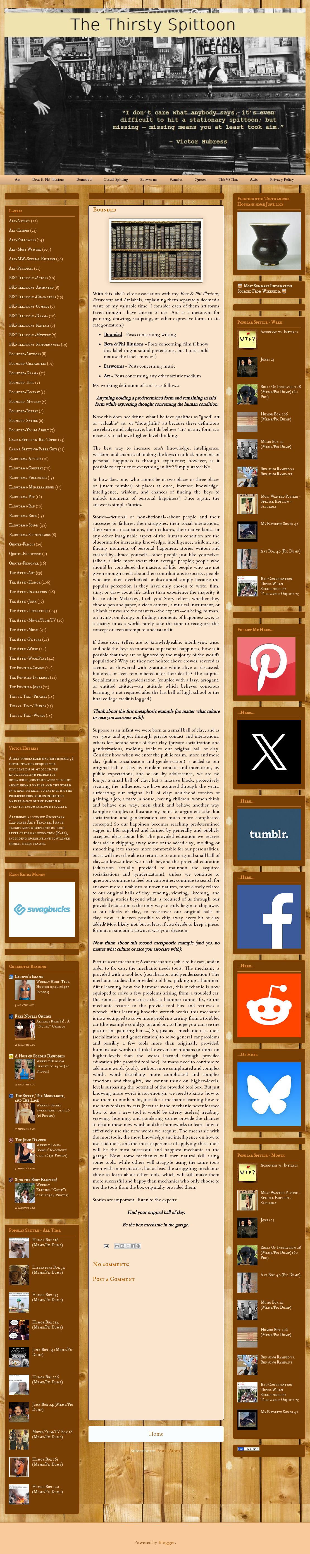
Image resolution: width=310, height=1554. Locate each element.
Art (17, 179)
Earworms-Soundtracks (30, 534)
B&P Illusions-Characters (32, 297)
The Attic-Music (24, 630)
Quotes (200, 179)
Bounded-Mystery (25, 401)
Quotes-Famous (22, 544)
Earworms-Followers (28, 477)
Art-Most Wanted (25, 249)
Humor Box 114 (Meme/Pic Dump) (47, 1325)
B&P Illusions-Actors (28, 278)
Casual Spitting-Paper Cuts (33, 449)
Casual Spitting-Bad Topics (33, 439)
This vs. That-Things (27, 706)
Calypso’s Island (29, 976)
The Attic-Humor (24, 582)
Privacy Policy (282, 179)
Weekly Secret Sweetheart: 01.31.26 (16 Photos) (53, 1110)
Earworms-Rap (22, 506)
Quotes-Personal (24, 563)
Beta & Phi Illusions (48, 179)
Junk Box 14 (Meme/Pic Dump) (52, 1352)
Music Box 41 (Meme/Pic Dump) (276, 444)
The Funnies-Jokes (25, 687)
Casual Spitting (116, 179)
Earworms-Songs (24, 525)
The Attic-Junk (23, 601)
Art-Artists (19, 221)
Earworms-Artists (25, 458)
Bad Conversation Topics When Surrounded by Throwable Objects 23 (280, 586)
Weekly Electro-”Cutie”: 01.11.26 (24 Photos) (52, 1190)
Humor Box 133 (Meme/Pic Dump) (47, 1297)
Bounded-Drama (23, 373)
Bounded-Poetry (23, 411)
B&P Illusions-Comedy (29, 306)
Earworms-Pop (22, 496)
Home (156, 1434)
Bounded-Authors (25, 354)
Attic (254, 179)
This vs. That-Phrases (28, 696)
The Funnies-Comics (26, 668)
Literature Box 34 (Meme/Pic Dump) (48, 1270)
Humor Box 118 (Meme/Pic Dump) (47, 1242)
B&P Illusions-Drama (28, 316)
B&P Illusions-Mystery (30, 335)
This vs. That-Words (27, 715)
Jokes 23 (267, 359)
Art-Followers (22, 240)
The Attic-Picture (25, 639)
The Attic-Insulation (28, 591)
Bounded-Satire (23, 420)
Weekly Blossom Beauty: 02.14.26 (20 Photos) (53, 1066)
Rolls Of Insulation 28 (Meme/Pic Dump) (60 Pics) (281, 391)
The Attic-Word (23, 649)
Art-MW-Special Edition (32, 259)
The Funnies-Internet (29, 677)
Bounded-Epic (21, 382)
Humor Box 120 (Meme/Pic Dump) (47, 1489)
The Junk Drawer (30, 1140)
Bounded (84, 179)
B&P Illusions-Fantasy (29, 325)
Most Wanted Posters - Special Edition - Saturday (281, 501)
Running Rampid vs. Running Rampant (278, 471)
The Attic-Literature (28, 610)
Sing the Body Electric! (36, 1179)
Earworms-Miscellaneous (31, 487)
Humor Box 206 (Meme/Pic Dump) (276, 417)
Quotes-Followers (25, 553)
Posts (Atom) (169, 1451)
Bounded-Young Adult (29, 430)
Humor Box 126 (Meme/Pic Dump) (47, 1379)
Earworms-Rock (23, 515)
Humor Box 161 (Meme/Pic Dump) (47, 1462)
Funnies (176, 179)
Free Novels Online (33, 1016)
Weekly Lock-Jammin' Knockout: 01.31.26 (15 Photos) (52, 1150)
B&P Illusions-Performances (34, 344)
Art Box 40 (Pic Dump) (281, 551)
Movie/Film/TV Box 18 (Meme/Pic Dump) (52, 1434)
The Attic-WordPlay (27, 658)
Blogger (166, 1542)
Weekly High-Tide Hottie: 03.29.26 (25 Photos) (53, 987)
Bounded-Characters (27, 363)
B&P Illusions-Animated (31, 287)
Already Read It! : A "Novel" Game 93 (53, 1024)
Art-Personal (21, 268)
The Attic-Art (22, 572)
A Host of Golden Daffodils (40, 1056)
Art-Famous (19, 230)
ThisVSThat (228, 179)
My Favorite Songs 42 (279, 523)
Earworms (149, 179)
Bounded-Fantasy (24, 392)
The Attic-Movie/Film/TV (32, 620)
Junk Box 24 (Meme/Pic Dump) (52, 1407)
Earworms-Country (26, 468)
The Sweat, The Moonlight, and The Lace (40, 1098)
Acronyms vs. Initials (279, 332)
